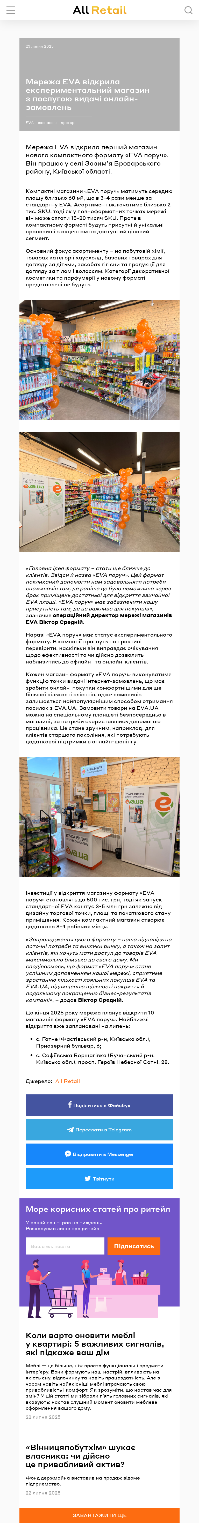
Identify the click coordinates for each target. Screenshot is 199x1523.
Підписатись (134, 1246)
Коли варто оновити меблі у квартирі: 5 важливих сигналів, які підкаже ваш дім (95, 1343)
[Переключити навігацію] (10, 10)
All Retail (67, 1081)
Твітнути (104, 1179)
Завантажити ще (100, 1515)
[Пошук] (188, 10)
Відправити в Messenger (103, 1154)
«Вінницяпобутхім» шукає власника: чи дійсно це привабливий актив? (81, 1455)
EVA (30, 122)
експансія (47, 122)
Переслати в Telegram (103, 1129)
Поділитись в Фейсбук (102, 1105)
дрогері (68, 122)
